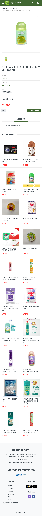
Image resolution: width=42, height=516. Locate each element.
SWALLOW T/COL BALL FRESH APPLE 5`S (31, 431)
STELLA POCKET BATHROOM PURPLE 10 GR (10, 309)
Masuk (10, 497)
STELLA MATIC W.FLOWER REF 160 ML (30, 371)
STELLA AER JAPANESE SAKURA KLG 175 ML (10, 278)
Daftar (10, 500)
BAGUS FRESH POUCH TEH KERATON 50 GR (9, 249)
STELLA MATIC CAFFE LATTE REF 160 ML (30, 161)
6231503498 (22, 459)
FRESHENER (6, 85)
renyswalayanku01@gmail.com (22, 462)
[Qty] (16, 110)
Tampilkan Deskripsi (13, 125)
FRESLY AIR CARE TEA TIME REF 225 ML (30, 190)
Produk (12, 8)
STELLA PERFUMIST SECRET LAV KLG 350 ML (10, 371)
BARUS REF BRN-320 (30, 248)
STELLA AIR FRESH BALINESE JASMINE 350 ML (31, 340)
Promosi (10, 491)
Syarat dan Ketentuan (10, 503)
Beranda (4, 8)
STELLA (4, 78)
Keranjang (10, 494)
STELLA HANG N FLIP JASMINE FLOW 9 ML (9, 431)
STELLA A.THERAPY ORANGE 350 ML (30, 278)
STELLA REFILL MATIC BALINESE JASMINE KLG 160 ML (31, 401)
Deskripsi (21, 119)
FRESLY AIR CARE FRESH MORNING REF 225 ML (10, 339)
